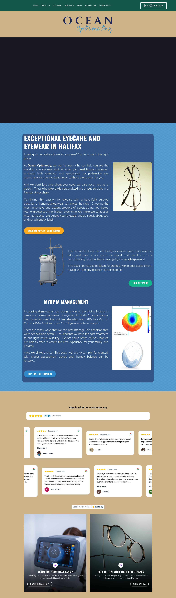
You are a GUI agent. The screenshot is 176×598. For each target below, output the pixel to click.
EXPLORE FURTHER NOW (40, 374)
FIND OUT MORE (140, 283)
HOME (35, 5)
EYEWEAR (57, 5)
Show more (45, 448)
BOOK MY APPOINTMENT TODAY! (44, 230)
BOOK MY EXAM (128, 5)
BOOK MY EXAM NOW (38, 584)
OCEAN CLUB (90, 5)
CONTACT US (104, 5)
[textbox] (66, 302)
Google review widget (81, 507)
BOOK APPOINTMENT (40, 113)
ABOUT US (46, 5)
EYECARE (68, 5)
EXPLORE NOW (140, 584)
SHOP (79, 5)
